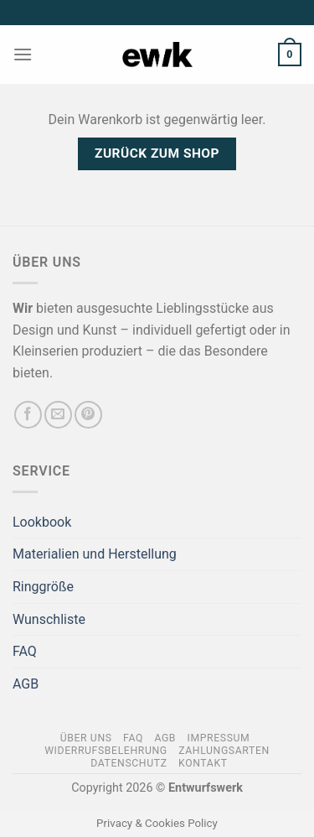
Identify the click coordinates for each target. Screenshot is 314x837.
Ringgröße (43, 587)
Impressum (219, 738)
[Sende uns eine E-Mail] (58, 415)
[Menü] (23, 54)
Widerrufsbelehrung (105, 750)
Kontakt (203, 763)
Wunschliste (49, 619)
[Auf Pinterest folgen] (88, 415)
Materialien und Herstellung (95, 554)
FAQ (25, 651)
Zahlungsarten (224, 750)
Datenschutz (128, 763)
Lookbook (42, 522)
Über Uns (86, 738)
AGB (26, 684)
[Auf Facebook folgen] (28, 415)
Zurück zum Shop (157, 153)
